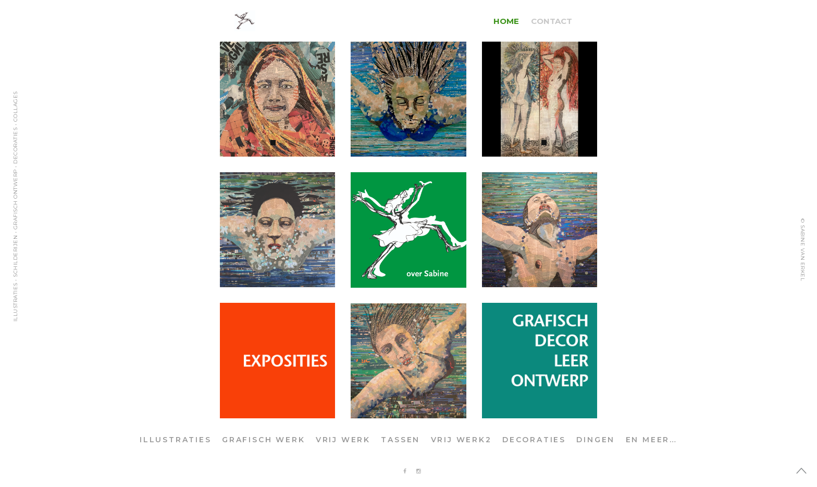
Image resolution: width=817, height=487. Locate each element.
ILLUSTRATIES (176, 439)
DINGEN (595, 439)
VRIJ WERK (343, 439)
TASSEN (400, 439)
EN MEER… (651, 439)
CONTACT (551, 21)
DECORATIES (534, 439)
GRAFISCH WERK (263, 439)
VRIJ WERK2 (461, 439)
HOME (506, 21)
